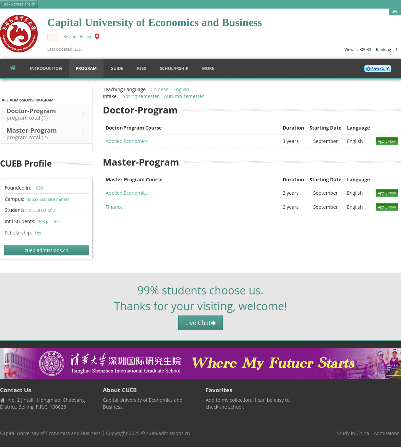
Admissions (386, 433)
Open (395, 12)
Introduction (46, 68)
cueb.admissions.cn (47, 250)
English (181, 89)
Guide (116, 68)
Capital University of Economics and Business (50, 433)
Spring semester (141, 96)
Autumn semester (184, 96)
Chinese (159, 89)
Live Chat (200, 322)
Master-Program (47, 133)
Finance (114, 207)
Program (86, 68)
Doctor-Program (47, 114)
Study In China (353, 433)
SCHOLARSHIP (174, 68)
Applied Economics (127, 141)
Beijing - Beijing (78, 36)
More (208, 68)
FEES (141, 68)
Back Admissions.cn (18, 4)
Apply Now (387, 141)
